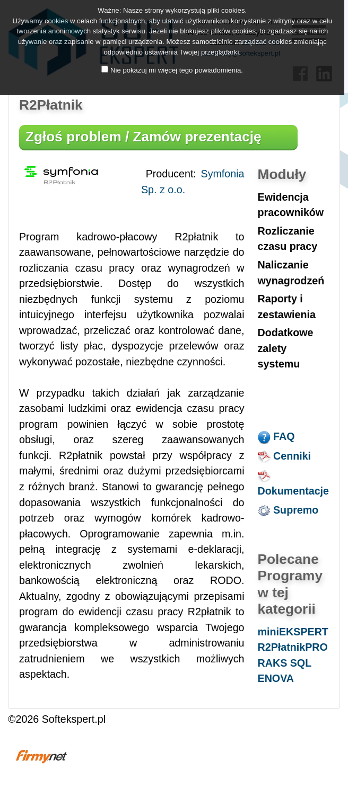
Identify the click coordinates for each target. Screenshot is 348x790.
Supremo (288, 510)
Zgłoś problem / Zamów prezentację (143, 137)
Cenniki (284, 456)
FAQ (276, 436)
